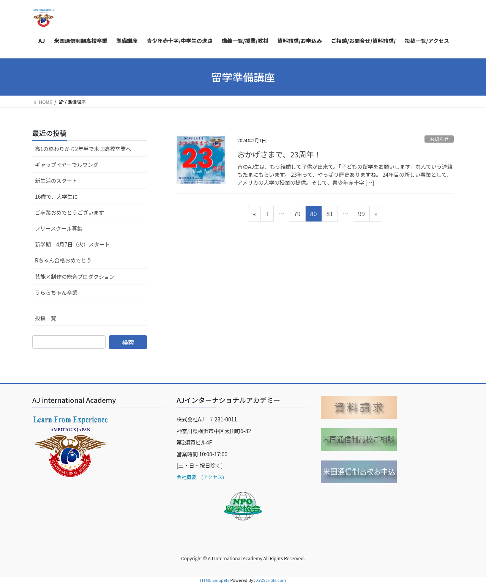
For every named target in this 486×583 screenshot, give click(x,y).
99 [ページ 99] (361, 214)
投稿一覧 (45, 318)
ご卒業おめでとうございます (69, 212)
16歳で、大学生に (56, 196)
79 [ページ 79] (297, 214)
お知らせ (439, 139)
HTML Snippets (214, 580)
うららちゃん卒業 (56, 292)
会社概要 (186, 477)
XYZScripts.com (271, 580)
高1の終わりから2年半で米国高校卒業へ (83, 148)
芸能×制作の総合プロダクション (75, 276)
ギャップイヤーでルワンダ (66, 164)
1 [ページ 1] (268, 214)
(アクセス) (210, 477)
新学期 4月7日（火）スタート (72, 244)
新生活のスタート (56, 180)
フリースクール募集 (58, 228)
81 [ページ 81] (329, 214)
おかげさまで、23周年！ (279, 154)
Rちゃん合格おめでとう (63, 260)
